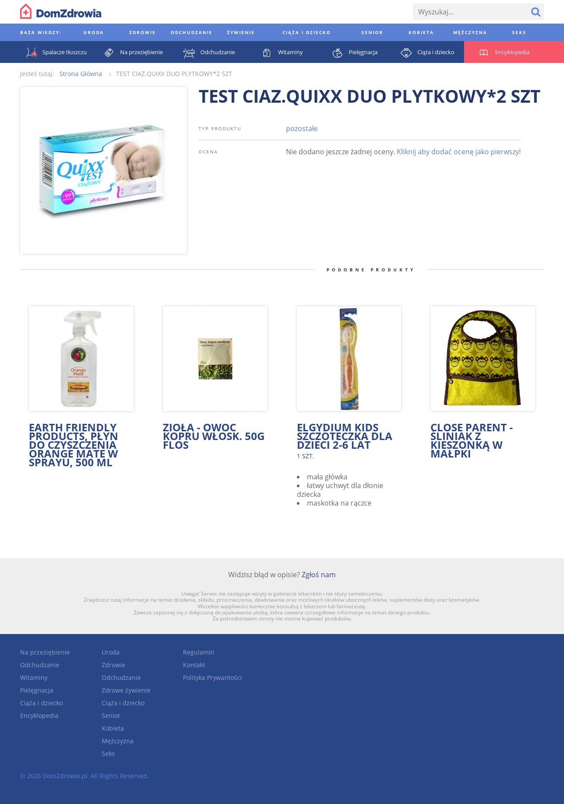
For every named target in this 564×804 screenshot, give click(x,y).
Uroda (111, 652)
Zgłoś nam (319, 574)
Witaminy (34, 677)
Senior (111, 715)
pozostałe (302, 128)
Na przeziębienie (45, 652)
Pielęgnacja (36, 690)
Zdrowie (113, 665)
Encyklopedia (39, 715)
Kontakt (194, 665)
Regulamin (198, 652)
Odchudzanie (39, 665)
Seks (108, 753)
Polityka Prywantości (212, 677)
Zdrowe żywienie (126, 690)
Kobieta (113, 728)
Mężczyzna (118, 741)
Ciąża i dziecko (41, 703)
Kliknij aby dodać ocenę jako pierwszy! (459, 151)
